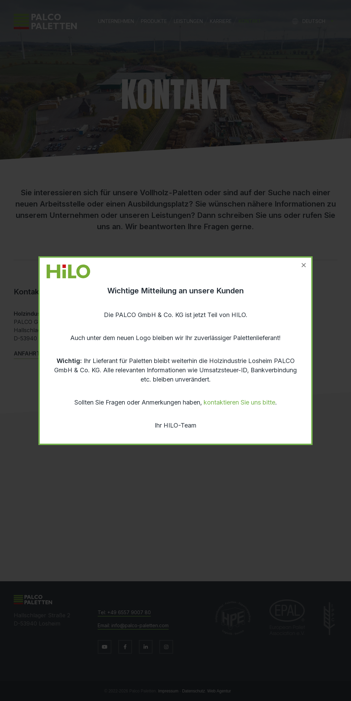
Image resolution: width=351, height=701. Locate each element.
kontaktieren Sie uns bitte (239, 402)
